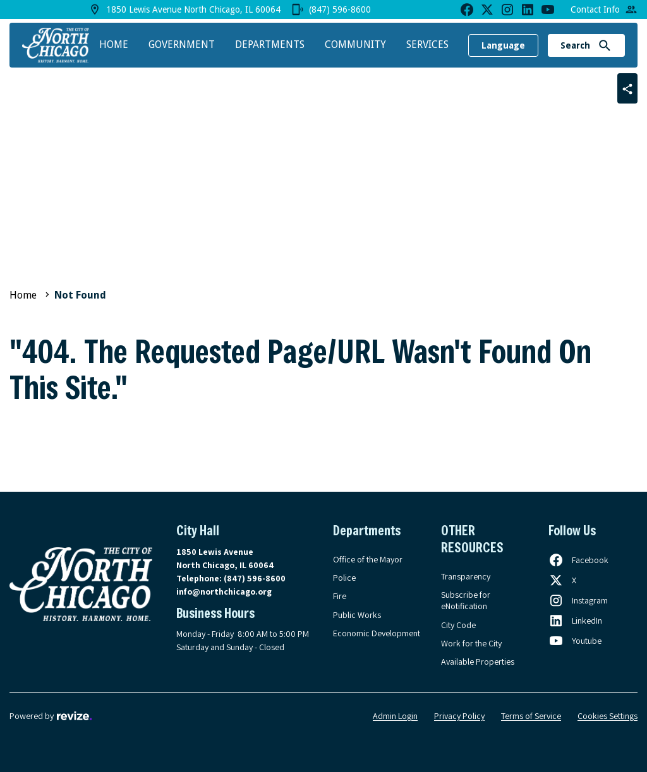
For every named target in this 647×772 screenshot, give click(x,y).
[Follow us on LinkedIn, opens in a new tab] (575, 620)
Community (355, 44)
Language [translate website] (503, 45)
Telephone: (231, 578)
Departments (270, 44)
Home (113, 44)
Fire (339, 596)
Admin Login (395, 716)
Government (181, 44)
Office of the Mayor (367, 559)
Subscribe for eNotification (465, 600)
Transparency (465, 576)
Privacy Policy (459, 716)
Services (427, 44)
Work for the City (471, 643)
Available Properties (477, 661)
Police (344, 577)
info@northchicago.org (224, 591)
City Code (458, 625)
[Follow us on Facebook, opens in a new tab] (578, 559)
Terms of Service (531, 716)
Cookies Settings (607, 716)
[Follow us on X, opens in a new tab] (562, 580)
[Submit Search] (604, 45)
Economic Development (376, 633)
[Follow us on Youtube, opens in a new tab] (575, 640)
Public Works (357, 615)
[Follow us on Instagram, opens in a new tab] (578, 600)
